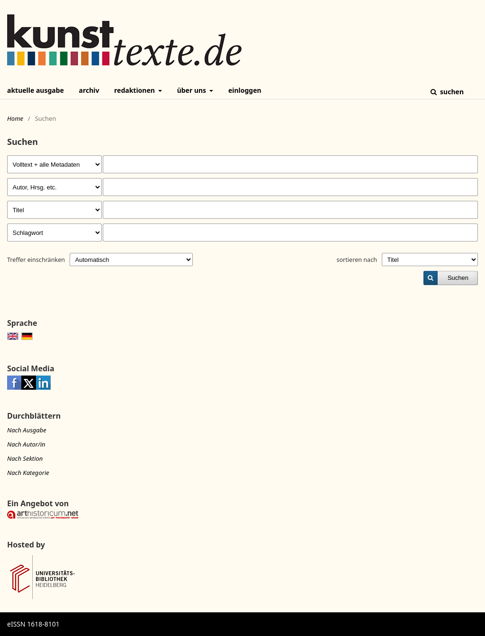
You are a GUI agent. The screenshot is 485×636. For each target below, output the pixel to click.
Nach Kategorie (28, 472)
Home (15, 118)
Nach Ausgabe (26, 430)
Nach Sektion (25, 458)
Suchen (451, 91)
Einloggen (244, 90)
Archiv (89, 90)
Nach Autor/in (26, 444)
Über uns (192, 90)
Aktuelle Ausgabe (35, 90)
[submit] (450, 278)
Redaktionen (135, 90)
